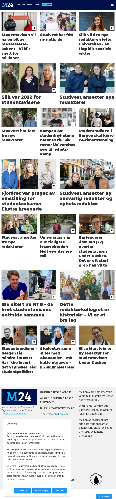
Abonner (47, 5)
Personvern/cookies (15, 413)
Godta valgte (41, 490)
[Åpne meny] (112, 4)
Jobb (18, 5)
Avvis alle (59, 490)
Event (36, 5)
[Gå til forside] (7, 5)
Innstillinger (104, 496)
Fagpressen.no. (17, 479)
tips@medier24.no (58, 414)
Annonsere (27, 5)
